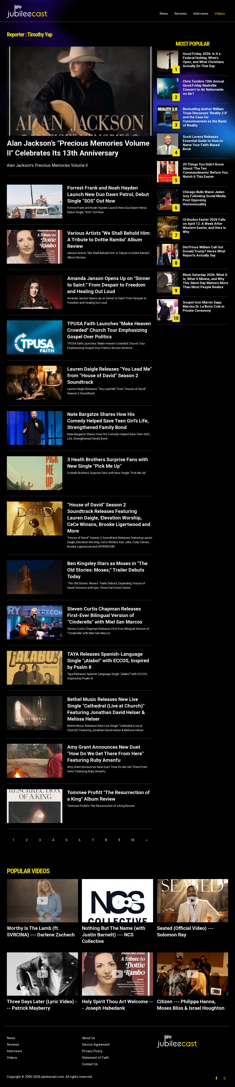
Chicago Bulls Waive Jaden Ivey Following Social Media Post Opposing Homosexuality (204, 198)
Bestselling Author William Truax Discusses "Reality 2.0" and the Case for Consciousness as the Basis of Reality (205, 117)
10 (132, 840)
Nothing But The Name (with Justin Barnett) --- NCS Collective (113, 934)
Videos (220, 14)
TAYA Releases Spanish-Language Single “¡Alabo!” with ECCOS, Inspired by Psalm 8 (108, 660)
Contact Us (90, 1064)
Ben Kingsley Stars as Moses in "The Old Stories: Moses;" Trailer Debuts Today (107, 569)
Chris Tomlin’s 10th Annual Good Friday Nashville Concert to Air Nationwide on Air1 (203, 87)
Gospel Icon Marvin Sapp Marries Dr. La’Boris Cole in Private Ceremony (203, 306)
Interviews (200, 14)
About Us (88, 1038)
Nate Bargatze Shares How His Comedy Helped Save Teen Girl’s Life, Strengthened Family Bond (108, 420)
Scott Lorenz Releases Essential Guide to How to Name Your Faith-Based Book (203, 143)
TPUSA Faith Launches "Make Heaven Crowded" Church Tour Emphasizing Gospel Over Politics (109, 330)
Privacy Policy (92, 1051)
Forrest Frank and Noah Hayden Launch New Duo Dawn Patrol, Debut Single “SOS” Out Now (108, 194)
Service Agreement (96, 1044)
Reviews (180, 14)
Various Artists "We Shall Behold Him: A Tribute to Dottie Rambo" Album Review (109, 239)
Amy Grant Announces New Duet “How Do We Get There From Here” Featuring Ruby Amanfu (105, 753)
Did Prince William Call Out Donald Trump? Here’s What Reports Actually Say (204, 251)
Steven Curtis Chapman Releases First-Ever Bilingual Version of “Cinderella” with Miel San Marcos (104, 615)
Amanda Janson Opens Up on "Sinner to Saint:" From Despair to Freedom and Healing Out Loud (108, 284)
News (164, 14)
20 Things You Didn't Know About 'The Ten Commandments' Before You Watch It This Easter (205, 170)
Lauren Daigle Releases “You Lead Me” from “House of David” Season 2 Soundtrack (109, 375)
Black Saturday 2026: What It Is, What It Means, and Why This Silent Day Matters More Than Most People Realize (205, 281)
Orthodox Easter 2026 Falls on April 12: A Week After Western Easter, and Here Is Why (204, 226)
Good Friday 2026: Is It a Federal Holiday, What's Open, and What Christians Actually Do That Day (203, 60)
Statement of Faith (95, 1058)
